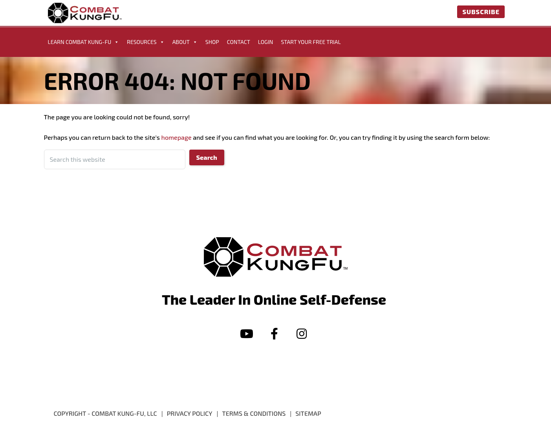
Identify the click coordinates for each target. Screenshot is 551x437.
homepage (176, 137)
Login (265, 41)
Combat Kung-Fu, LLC (124, 413)
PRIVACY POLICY (189, 413)
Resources (145, 42)
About (185, 42)
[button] (246, 334)
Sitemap (308, 413)
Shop (212, 41)
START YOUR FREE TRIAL (310, 41)
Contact (238, 41)
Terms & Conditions (254, 413)
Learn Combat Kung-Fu (83, 42)
